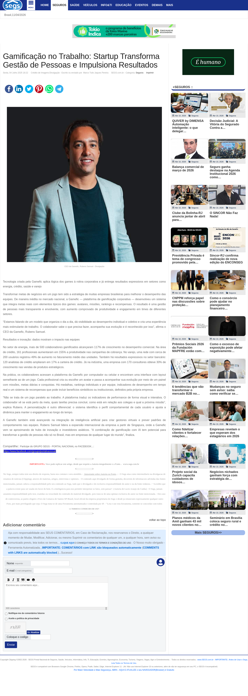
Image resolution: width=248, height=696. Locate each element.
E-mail (19, 570)
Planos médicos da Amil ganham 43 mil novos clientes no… (187, 521)
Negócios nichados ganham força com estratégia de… (224, 475)
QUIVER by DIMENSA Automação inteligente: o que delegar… (188, 126)
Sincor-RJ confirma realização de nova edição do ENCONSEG (226, 259)
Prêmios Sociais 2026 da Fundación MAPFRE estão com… (188, 347)
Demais (157, 5)
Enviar (11, 644)
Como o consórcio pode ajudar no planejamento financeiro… (223, 303)
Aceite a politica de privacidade (23, 618)
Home (45, 5)
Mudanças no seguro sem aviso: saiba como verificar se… (225, 390)
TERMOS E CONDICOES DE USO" (85, 509)
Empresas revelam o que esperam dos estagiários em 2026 (225, 433)
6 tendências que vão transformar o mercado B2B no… (188, 390)
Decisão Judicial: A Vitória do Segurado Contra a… (224, 124)
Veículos (90, 5)
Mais (169, 5)
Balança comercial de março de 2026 (188, 168)
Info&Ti (106, 5)
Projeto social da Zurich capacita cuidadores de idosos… (184, 477)
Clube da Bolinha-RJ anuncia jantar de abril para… (188, 216)
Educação (123, 5)
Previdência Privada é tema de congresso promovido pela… (188, 259)
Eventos (141, 5)
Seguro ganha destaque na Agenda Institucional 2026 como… (225, 172)
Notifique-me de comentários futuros (26, 613)
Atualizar (34, 632)
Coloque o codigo (17, 636)
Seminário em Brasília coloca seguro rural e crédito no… (226, 521)
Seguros (59, 5)
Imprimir (150, 73)
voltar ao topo (157, 519)
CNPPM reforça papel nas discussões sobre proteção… (188, 301)
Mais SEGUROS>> (208, 532)
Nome (15, 563)
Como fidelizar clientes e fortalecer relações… (186, 433)
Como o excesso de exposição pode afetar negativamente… (226, 347)
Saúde (75, 5)
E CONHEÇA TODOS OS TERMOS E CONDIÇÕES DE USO (95, 543)
